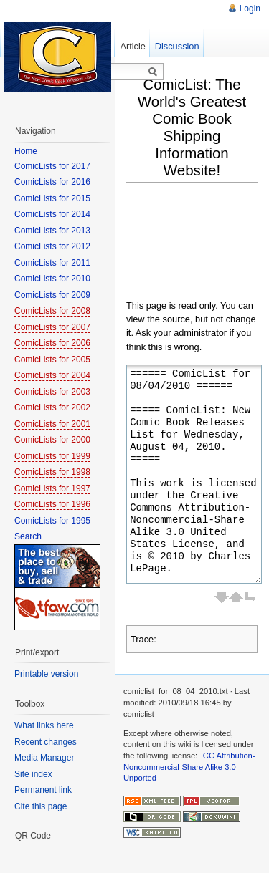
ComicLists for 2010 (52, 279)
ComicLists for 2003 (52, 392)
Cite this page (40, 806)
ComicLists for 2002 (52, 407)
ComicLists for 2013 (52, 231)
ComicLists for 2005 (52, 359)
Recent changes (45, 742)
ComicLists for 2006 (52, 343)
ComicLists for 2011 (52, 263)
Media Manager (44, 758)
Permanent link (43, 790)
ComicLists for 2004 (52, 375)
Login (250, 9)
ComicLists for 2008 (52, 311)
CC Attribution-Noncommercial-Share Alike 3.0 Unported (189, 766)
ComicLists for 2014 (52, 214)
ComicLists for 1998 (52, 472)
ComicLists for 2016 (52, 182)
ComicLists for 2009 (52, 295)
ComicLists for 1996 (52, 504)
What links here (44, 725)
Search (28, 536)
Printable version (46, 674)
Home (25, 151)
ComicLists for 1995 (52, 521)
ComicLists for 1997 (52, 488)
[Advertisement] (197, 245)
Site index (33, 774)
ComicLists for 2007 (52, 327)
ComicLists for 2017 (52, 166)
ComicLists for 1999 (52, 456)
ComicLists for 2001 (52, 424)
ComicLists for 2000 (52, 440)
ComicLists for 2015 (52, 198)
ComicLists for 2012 (52, 246)
